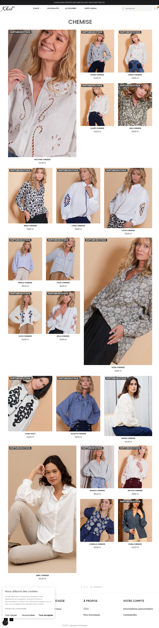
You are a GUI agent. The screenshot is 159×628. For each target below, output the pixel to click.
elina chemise (135, 544)
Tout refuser (11, 615)
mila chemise (63, 336)
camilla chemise (97, 544)
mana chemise (128, 438)
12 (91, 587)
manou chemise (97, 490)
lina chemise (135, 128)
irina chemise (30, 225)
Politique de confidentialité (15, 608)
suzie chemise (118, 367)
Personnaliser (28, 615)
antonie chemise (42, 159)
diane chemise (97, 75)
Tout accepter (46, 615)
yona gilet (30, 433)
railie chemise (135, 75)
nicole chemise (135, 490)
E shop (37, 8)
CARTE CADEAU (90, 8)
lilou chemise (25, 336)
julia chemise (63, 282)
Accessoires (71, 8)
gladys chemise (78, 433)
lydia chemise (78, 225)
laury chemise (97, 128)
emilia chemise (25, 282)
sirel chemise (42, 575)
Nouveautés (53, 8)
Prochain (98, 587)
